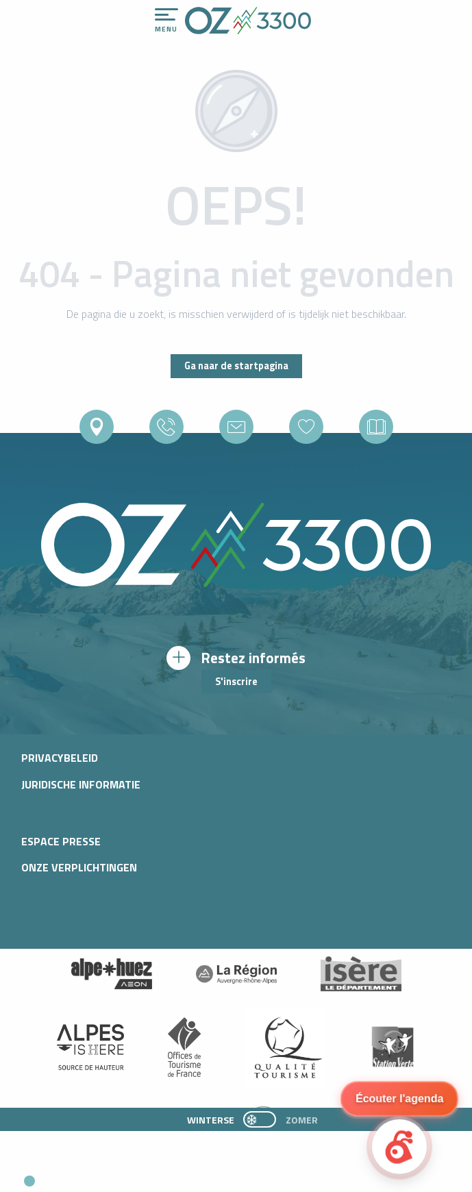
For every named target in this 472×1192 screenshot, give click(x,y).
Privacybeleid (59, 757)
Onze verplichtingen (79, 867)
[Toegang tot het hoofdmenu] (166, 20)
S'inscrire (236, 681)
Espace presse (61, 841)
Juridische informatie (80, 784)
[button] (127, 1175)
